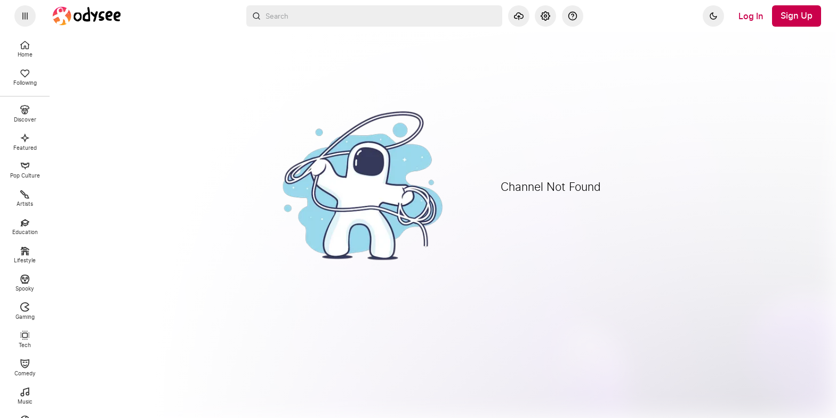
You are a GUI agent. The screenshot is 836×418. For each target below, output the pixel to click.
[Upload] (518, 16)
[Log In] (750, 16)
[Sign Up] (796, 16)
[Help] (572, 16)
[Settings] (545, 16)
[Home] (87, 16)
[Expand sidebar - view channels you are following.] (25, 16)
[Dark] (713, 16)
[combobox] (374, 16)
